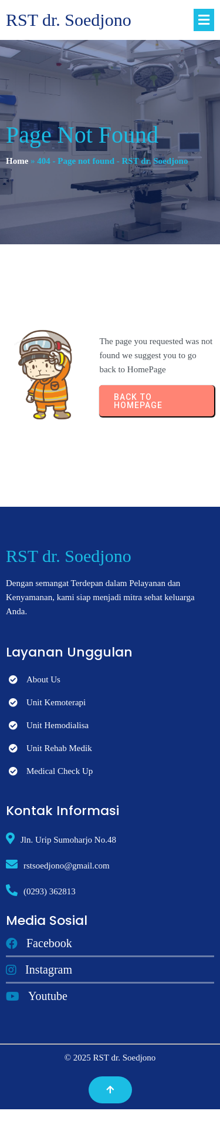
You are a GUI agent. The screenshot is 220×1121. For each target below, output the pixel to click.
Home (17, 161)
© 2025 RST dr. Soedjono (110, 1057)
